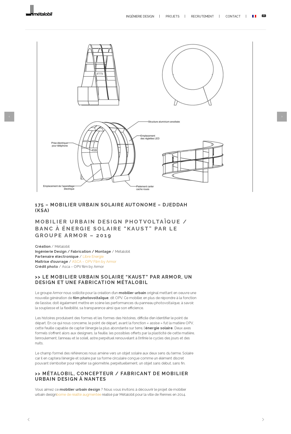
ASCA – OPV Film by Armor (94, 262)
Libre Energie (93, 256)
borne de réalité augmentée (78, 394)
